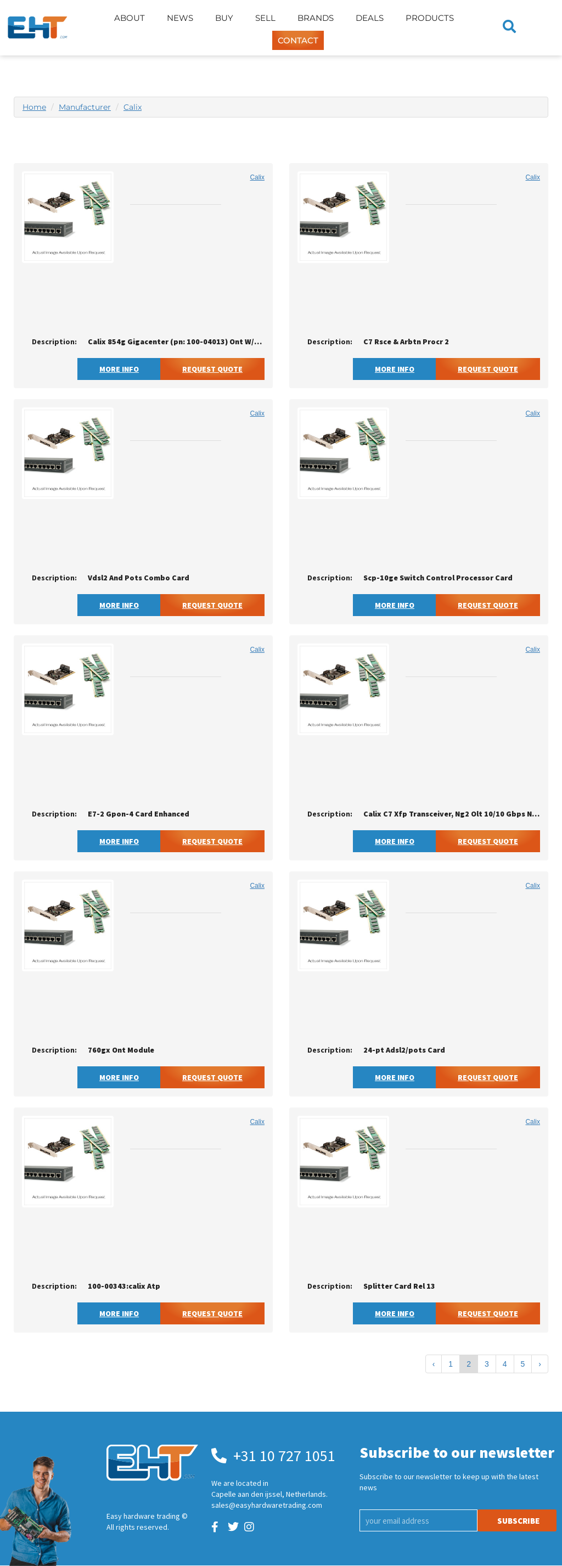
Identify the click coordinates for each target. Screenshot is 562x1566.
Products (430, 18)
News (180, 18)
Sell (265, 18)
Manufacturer (85, 107)
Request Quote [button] (212, 369)
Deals (370, 18)
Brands (315, 18)
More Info (119, 369)
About (129, 18)
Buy (224, 18)
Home (34, 107)
